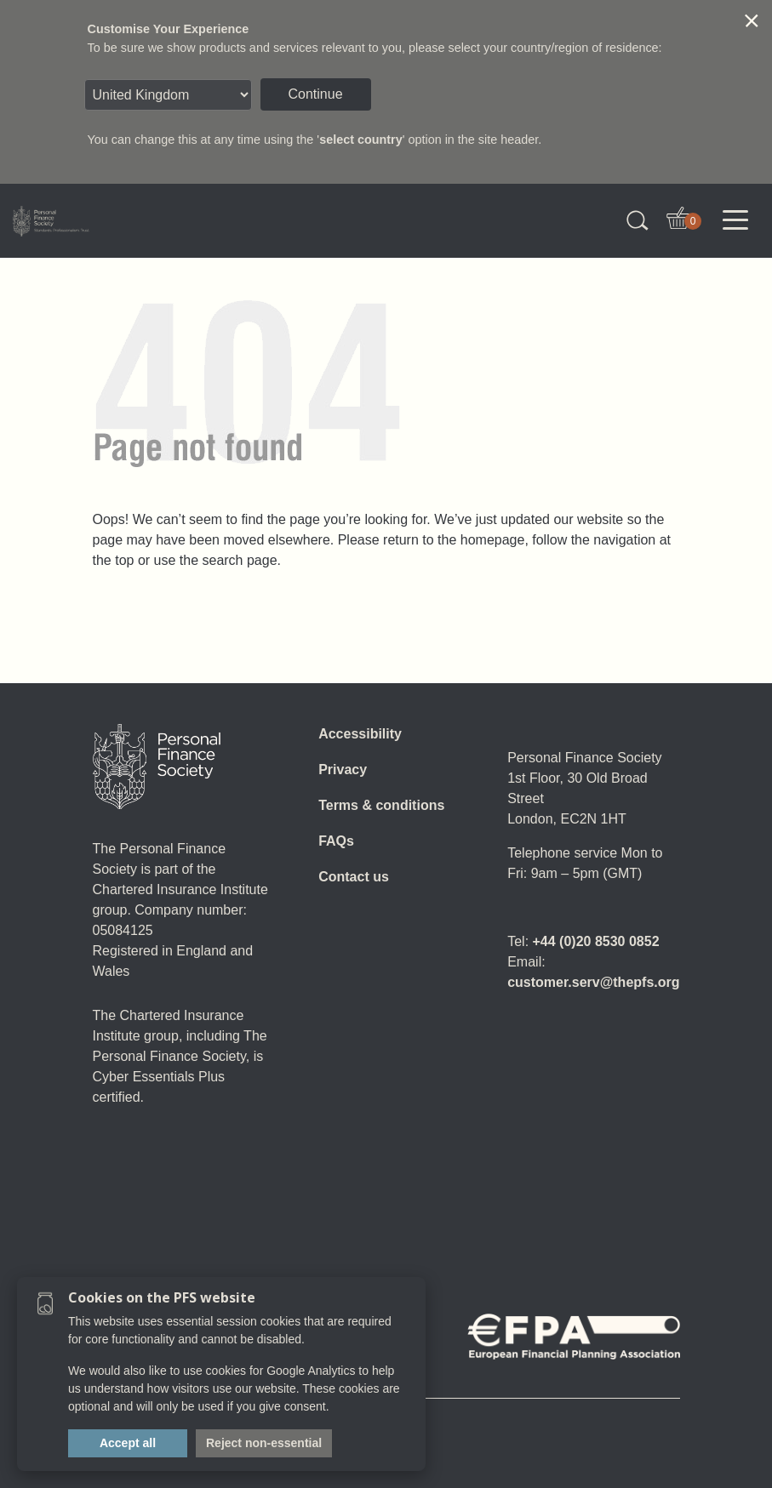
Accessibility (360, 734)
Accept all (128, 1443)
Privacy (342, 769)
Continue (316, 94)
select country (361, 139)
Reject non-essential (264, 1443)
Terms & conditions (381, 805)
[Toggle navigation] (735, 220)
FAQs (336, 841)
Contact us (353, 876)
